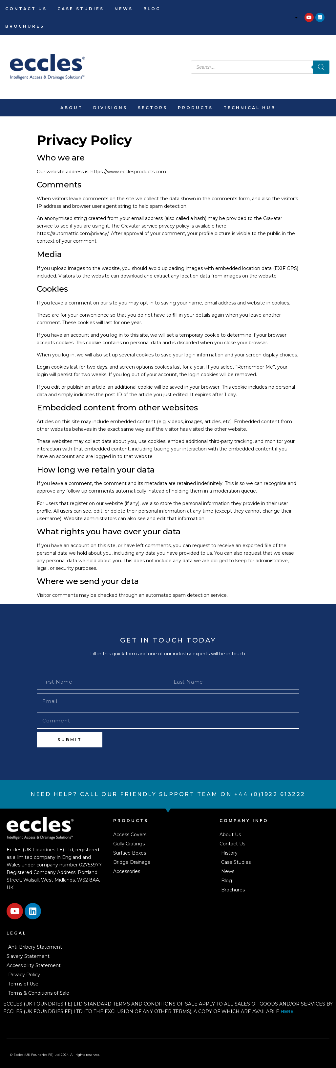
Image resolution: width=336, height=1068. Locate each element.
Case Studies (80, 8)
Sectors (152, 107)
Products (195, 107)
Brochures (24, 26)
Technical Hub (249, 107)
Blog (152, 8)
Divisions (110, 107)
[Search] (321, 67)
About (71, 107)
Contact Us (26, 8)
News (124, 8)
